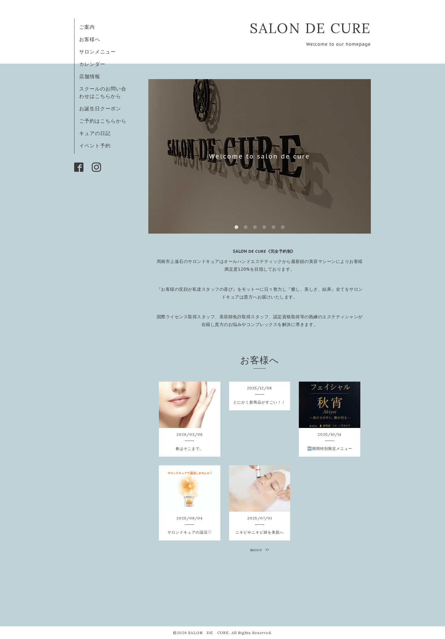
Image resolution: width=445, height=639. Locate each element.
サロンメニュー (97, 52)
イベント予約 (95, 145)
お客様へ (89, 39)
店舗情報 (89, 76)
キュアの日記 (95, 133)
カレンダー (92, 64)
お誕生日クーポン (100, 108)
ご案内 (87, 27)
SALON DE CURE (310, 28)
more (259, 549)
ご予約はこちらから (102, 121)
